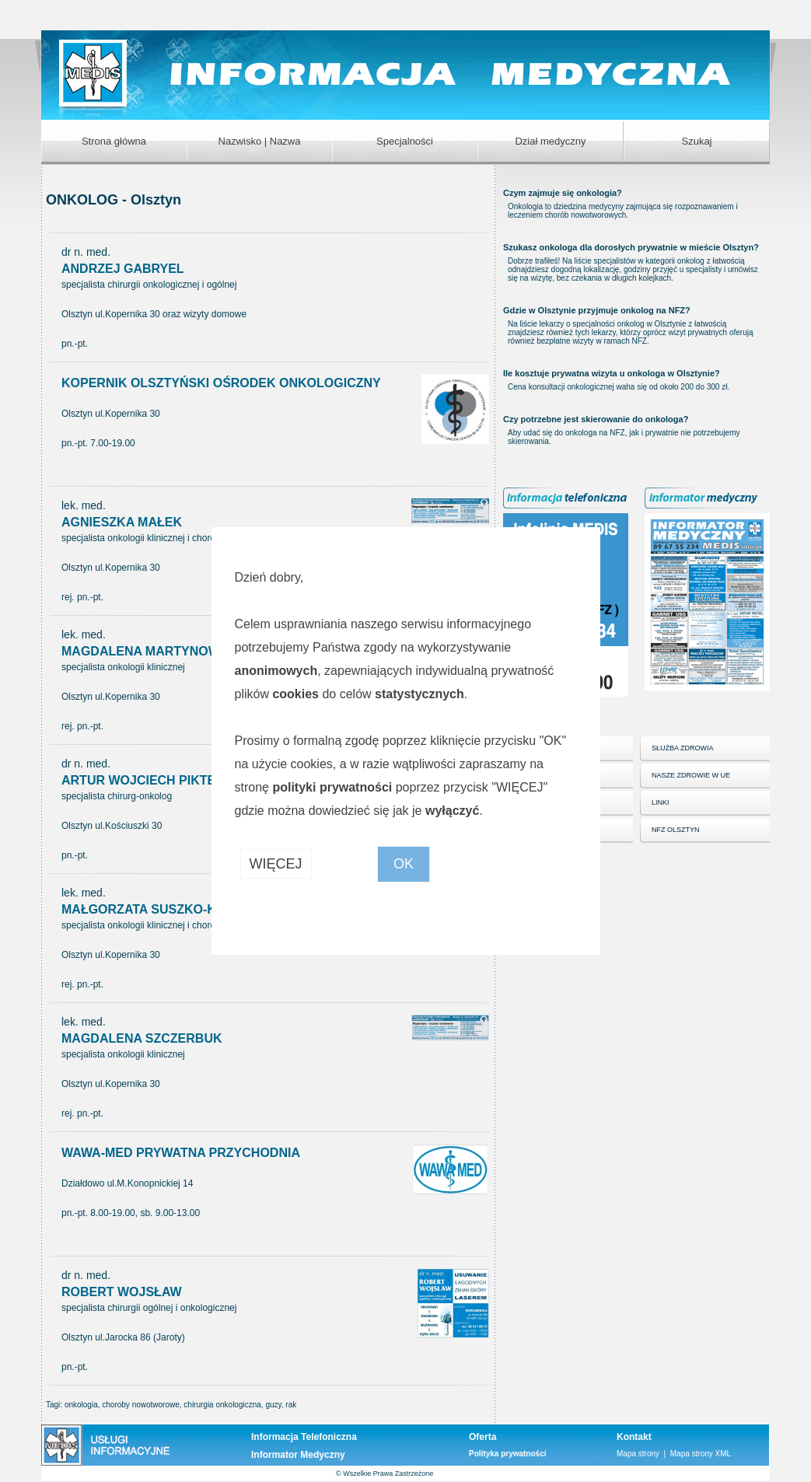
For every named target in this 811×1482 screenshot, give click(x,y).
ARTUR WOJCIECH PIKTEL (142, 780)
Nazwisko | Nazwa (259, 141)
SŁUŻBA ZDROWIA (683, 748)
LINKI (660, 802)
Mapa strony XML (700, 1453)
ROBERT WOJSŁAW (121, 1291)
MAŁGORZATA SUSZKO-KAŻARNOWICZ (181, 909)
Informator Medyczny (298, 1454)
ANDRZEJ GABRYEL (122, 268)
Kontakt (634, 1436)
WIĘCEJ (276, 864)
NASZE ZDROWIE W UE (691, 775)
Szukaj (696, 141)
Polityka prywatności (507, 1453)
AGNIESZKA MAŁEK (121, 522)
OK (403, 864)
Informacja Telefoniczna (304, 1436)
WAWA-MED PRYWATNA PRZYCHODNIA (180, 1152)
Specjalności (404, 141)
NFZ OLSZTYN (676, 830)
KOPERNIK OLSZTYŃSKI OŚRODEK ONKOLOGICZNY (221, 383)
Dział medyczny (550, 141)
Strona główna (114, 141)
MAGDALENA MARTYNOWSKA (153, 651)
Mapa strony (638, 1453)
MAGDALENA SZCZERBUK (141, 1038)
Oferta (482, 1436)
